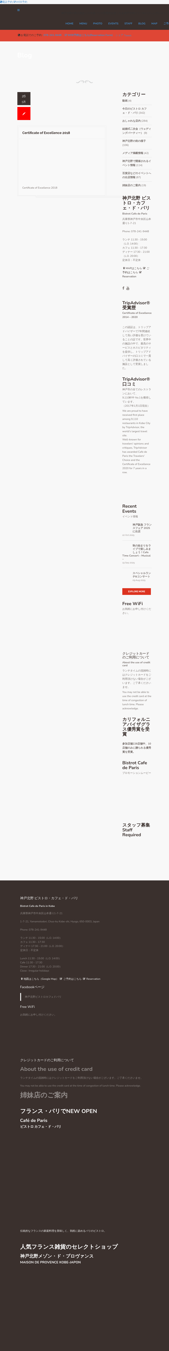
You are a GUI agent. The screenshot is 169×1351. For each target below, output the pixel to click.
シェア (119, 35)
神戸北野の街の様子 (134, 141)
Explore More (136, 591)
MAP (154, 23)
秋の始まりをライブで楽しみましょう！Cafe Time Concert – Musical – (136, 552)
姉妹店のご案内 (131, 185)
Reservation (91, 979)
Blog (141, 23)
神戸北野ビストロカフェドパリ (43, 997)
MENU (83, 23)
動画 (125, 101)
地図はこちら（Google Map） (39, 979)
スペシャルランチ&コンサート (142, 575)
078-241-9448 (52, 35)
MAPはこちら (132, 268)
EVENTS (113, 23)
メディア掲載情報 (132, 153)
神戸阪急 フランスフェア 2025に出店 (142, 528)
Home (69, 23)
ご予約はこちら (70, 979)
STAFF (128, 23)
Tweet (127, 35)
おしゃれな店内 (131, 121)
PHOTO (97, 23)
